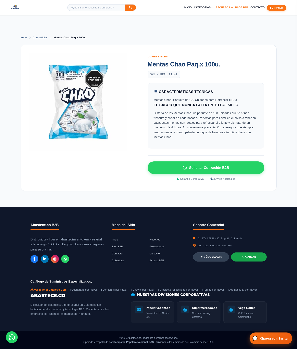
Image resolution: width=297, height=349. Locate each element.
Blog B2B (241, 7)
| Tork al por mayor (213, 289)
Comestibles (40, 37)
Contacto (258, 7)
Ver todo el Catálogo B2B (48, 289)
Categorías (203, 7)
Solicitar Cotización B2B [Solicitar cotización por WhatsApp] (206, 168)
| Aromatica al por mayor (242, 289)
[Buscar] (130, 8)
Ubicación (155, 253)
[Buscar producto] (96, 8)
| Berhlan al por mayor (114, 289)
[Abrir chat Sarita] (271, 338)
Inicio (188, 7)
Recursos (224, 7)
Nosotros (154, 239)
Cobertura (118, 260)
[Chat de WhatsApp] (12, 337)
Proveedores (157, 246)
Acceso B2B (156, 260)
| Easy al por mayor (142, 289)
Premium (276, 7)
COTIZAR (249, 256)
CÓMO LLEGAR (211, 256)
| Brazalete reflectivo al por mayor (178, 289)
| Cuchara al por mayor (83, 289)
